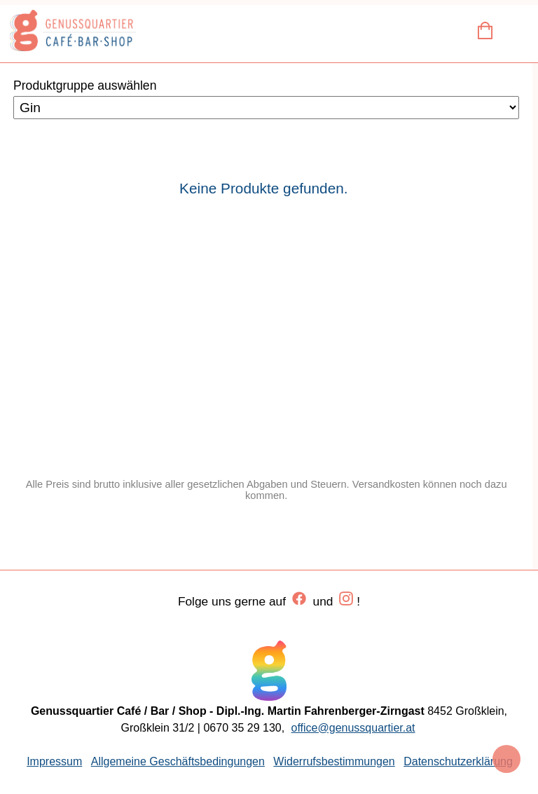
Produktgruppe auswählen (84, 85)
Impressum (54, 761)
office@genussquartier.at (353, 728)
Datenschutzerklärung (458, 761)
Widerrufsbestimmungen (333, 761)
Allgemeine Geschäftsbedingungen (178, 761)
